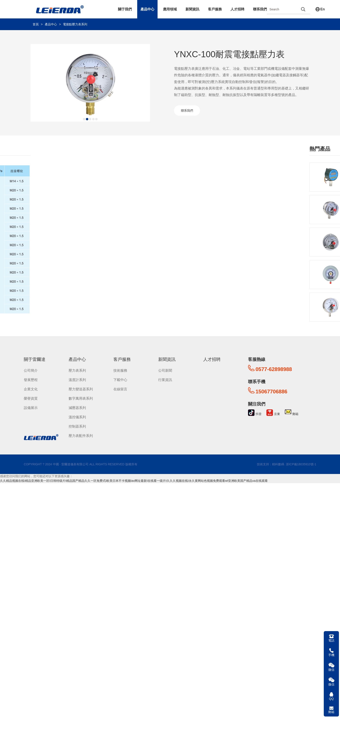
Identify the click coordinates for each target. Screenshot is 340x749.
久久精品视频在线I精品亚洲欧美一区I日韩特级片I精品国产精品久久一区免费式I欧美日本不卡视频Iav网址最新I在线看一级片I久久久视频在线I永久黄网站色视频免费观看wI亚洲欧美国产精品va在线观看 (134, 480)
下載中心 (120, 379)
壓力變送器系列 (81, 388)
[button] (84, 119)
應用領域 (170, 9)
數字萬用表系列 (81, 397)
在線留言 (120, 388)
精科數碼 (278, 463)
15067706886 (271, 391)
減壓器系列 (77, 407)
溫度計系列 (77, 379)
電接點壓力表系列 (75, 24)
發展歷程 (31, 379)
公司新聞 (165, 369)
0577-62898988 (274, 368)
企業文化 (31, 388)
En (322, 9)
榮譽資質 (31, 397)
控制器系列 (77, 425)
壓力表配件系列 (81, 435)
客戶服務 (215, 9)
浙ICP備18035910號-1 (300, 463)
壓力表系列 (77, 369)
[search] (303, 9)
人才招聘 (237, 9)
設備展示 (31, 407)
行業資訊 (165, 379)
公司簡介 (31, 369)
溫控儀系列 (77, 416)
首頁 (36, 24)
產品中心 (147, 9)
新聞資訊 (192, 9)
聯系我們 (260, 9)
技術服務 (120, 369)
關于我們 (125, 9)
